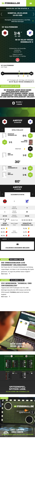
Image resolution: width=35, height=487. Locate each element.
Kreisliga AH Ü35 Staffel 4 (20, 9)
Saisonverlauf (32, 194)
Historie (2, 194)
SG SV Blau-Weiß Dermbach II (24, 41)
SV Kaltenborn (10, 27)
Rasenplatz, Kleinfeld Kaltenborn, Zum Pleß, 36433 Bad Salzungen (19, 20)
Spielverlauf (17, 130)
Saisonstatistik (17, 194)
